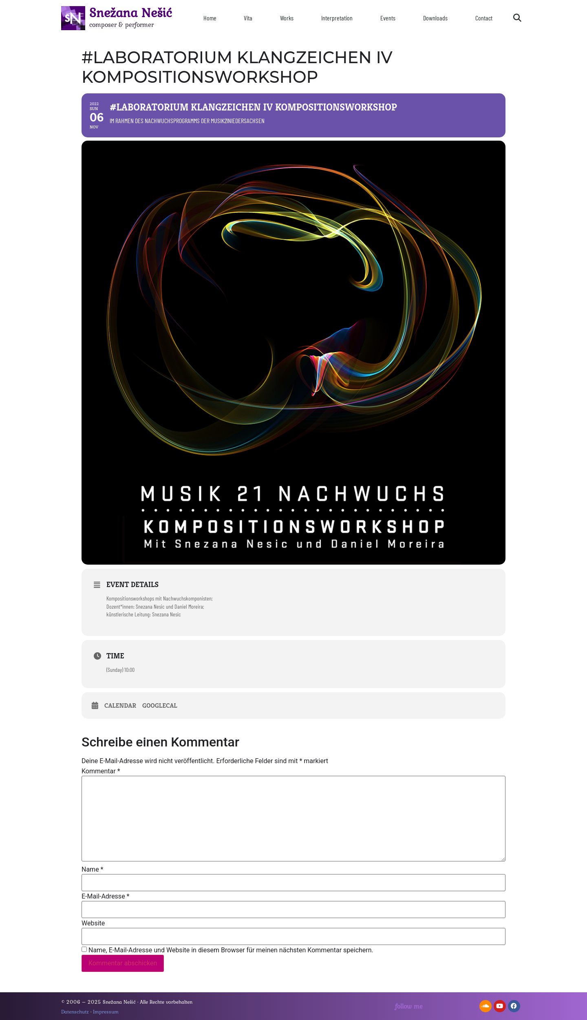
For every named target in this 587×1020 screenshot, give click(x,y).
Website (93, 923)
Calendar (120, 706)
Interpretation (337, 18)
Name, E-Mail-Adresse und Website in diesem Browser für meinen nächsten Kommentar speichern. (230, 950)
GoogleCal (159, 706)
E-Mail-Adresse (105, 896)
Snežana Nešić (130, 12)
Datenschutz (75, 1012)
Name (93, 869)
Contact (483, 18)
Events (387, 18)
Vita (248, 18)
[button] (517, 18)
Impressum (106, 1012)
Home (209, 18)
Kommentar (101, 771)
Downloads (435, 18)
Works (287, 18)
